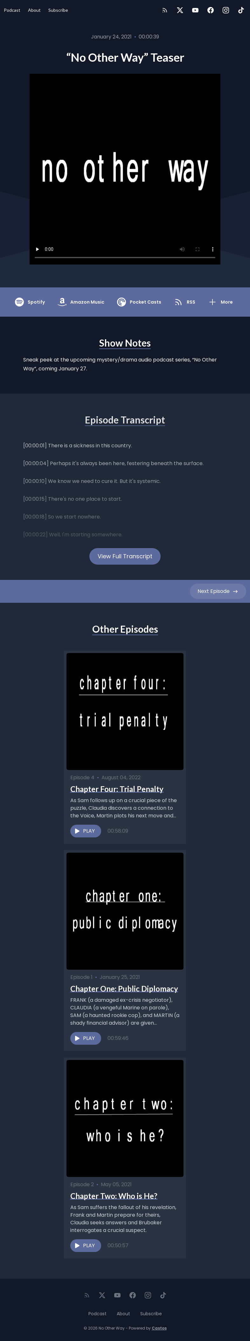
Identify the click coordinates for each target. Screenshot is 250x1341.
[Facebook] (210, 10)
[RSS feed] (164, 10)
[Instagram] (225, 10)
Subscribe (58, 10)
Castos (159, 1328)
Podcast (12, 10)
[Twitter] (180, 10)
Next (218, 591)
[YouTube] (195, 10)
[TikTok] (241, 10)
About (34, 10)
